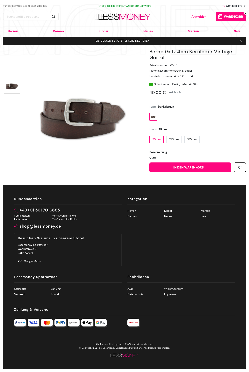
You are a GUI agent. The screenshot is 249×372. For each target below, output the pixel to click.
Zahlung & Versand (31, 310)
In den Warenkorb (200, 167)
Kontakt (55, 294)
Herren (13, 31)
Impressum (171, 294)
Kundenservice (28, 199)
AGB (130, 288)
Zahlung (56, 288)
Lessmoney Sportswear (35, 277)
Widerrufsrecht (173, 288)
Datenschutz (135, 294)
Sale (237, 31)
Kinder (104, 31)
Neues (148, 31)
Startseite (20, 288)
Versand (19, 294)
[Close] (241, 41)
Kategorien (137, 199)
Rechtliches (138, 277)
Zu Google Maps (29, 261)
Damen (58, 31)
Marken (193, 31)
